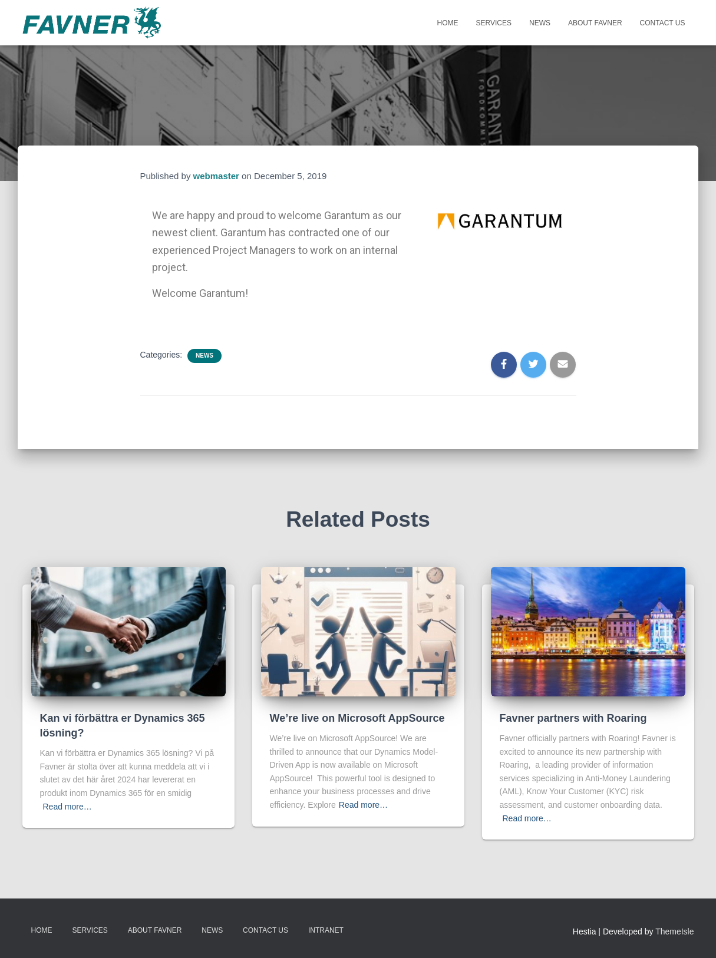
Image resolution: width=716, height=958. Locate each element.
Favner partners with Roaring (573, 718)
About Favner (595, 23)
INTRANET (326, 930)
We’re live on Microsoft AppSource (357, 718)
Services (494, 23)
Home (447, 23)
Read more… (67, 806)
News (539, 23)
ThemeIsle (674, 931)
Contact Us (662, 23)
